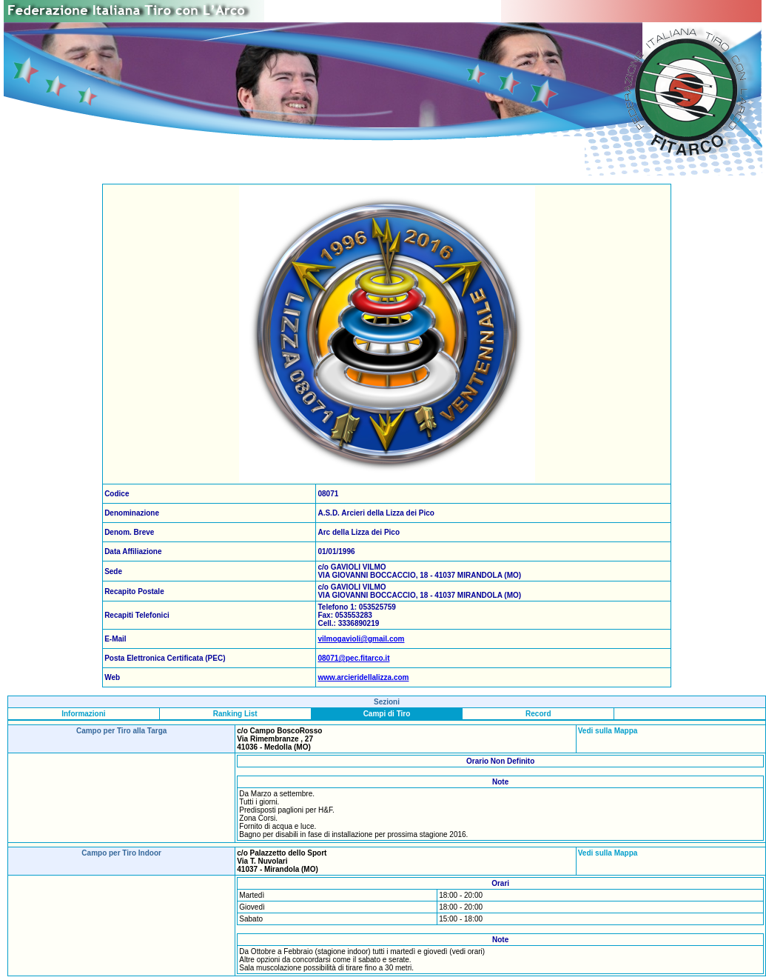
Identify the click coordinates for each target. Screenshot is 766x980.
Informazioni (83, 714)
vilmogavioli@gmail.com (361, 639)
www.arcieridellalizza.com (363, 677)
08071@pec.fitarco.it (353, 658)
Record (538, 714)
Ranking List (235, 714)
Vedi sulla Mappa (608, 731)
